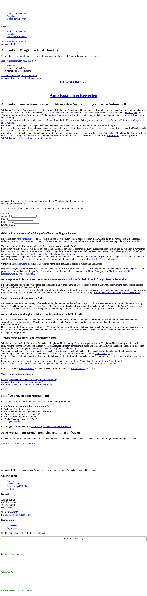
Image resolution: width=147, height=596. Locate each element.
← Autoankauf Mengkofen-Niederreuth (19, 75)
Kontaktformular (26, 368)
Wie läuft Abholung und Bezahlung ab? (22, 416)
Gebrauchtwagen (72, 133)
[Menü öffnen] (2, 24)
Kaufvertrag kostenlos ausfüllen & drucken (51, 426)
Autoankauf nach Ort (16, 13)
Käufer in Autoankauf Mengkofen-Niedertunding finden (26, 384)
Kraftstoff (5, 225)
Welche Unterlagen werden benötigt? (20, 419)
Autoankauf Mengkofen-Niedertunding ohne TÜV (24, 382)
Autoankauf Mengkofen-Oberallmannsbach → (22, 78)
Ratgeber (11, 16)
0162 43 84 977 (73, 81)
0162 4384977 (22, 41)
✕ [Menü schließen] (9, 26)
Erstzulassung (7, 222)
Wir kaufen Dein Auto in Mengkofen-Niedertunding (65, 115)
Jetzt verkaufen (8, 41)
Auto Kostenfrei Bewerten (73, 95)
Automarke (6, 216)
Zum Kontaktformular (11, 443)
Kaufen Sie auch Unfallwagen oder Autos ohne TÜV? (28, 411)
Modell (4, 219)
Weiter (5, 228)
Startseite (11, 65)
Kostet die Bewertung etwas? (17, 409)
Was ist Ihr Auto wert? (17, 19)
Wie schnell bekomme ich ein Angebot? (22, 414)
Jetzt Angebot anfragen (11, 61)
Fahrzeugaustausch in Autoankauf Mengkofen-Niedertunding (29, 379)
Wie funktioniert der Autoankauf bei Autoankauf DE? (28, 406)
